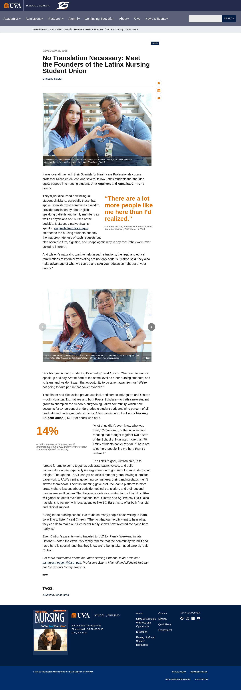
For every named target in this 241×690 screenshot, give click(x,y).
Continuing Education (99, 18)
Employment (165, 630)
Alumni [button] (73, 18)
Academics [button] (11, 18)
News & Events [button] (156, 18)
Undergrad (62, 594)
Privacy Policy (179, 672)
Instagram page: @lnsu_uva (62, 562)
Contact (162, 613)
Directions (141, 632)
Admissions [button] (34, 18)
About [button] (123, 18)
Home (36, 29)
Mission (162, 619)
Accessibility (201, 679)
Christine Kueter (52, 78)
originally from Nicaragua (71, 228)
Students (48, 594)
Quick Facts (164, 624)
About (139, 613)
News (43, 29)
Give (137, 18)
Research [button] (55, 18)
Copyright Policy (199, 672)
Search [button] (229, 18)
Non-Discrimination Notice (178, 679)
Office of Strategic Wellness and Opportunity (146, 623)
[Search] (205, 18)
